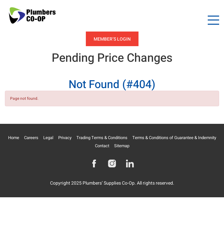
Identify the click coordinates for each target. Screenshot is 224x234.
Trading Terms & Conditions (101, 137)
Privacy (65, 137)
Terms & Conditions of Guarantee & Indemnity (174, 137)
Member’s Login (112, 39)
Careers (31, 137)
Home (13, 137)
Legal (48, 137)
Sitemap (121, 146)
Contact (102, 146)
